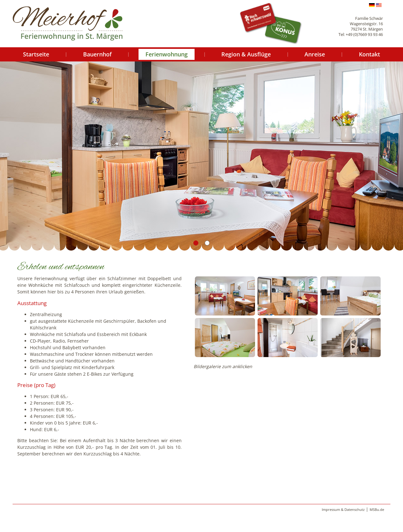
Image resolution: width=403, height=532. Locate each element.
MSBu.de (377, 509)
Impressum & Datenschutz (343, 509)
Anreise (314, 54)
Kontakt (369, 54)
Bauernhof (97, 54)
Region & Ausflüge (246, 54)
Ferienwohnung (166, 54)
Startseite (36, 54)
